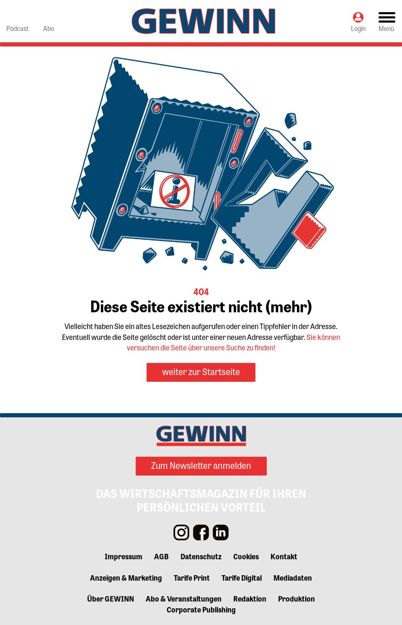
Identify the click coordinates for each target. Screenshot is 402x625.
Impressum (123, 555)
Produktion (296, 598)
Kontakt (284, 555)
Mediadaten (292, 577)
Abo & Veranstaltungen (184, 598)
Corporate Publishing (201, 609)
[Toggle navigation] (387, 21)
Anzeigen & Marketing (126, 577)
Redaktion (249, 598)
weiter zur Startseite (201, 371)
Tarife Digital (242, 577)
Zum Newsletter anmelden (201, 465)
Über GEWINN (110, 598)
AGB (161, 555)
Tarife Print (192, 577)
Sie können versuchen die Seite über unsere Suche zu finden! (233, 341)
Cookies (246, 555)
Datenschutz (201, 555)
